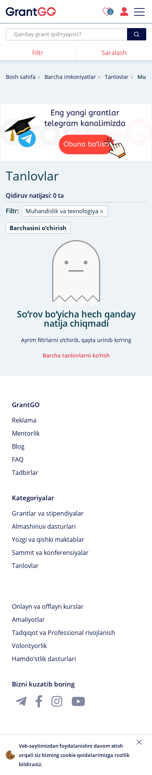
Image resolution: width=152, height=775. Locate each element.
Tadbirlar (25, 472)
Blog (18, 446)
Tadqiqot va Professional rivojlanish (63, 632)
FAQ (17, 459)
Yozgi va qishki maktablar (48, 539)
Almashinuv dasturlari (44, 526)
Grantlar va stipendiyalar (48, 513)
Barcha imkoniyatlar (70, 76)
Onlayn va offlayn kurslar (48, 606)
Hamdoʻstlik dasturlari (44, 659)
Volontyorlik (29, 645)
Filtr (37, 52)
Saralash (114, 52)
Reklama (24, 420)
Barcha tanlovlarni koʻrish (76, 355)
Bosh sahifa (21, 76)
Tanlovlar (117, 76)
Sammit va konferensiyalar (50, 552)
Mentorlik (26, 433)
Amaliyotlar (28, 619)
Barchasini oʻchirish (38, 228)
